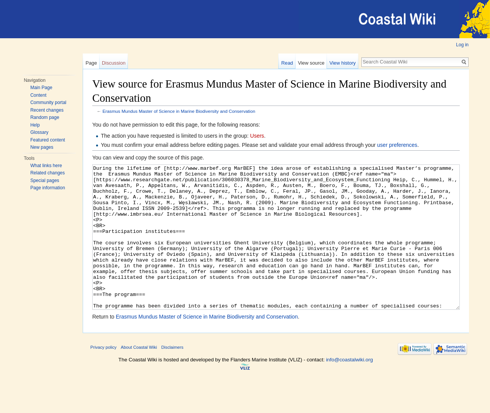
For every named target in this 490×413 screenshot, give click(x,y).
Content (38, 95)
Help (35, 125)
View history (342, 63)
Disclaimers (172, 376)
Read (287, 63)
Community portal (48, 102)
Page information (47, 187)
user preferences (397, 145)
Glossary (39, 132)
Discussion (114, 63)
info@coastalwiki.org (349, 388)
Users (257, 136)
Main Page (41, 87)
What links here (46, 165)
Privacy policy (103, 376)
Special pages (44, 180)
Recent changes (47, 110)
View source (311, 63)
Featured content (47, 140)
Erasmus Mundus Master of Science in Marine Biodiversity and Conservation (179, 111)
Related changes (47, 173)
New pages (41, 147)
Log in (462, 44)
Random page (44, 117)
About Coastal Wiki (139, 376)
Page (91, 63)
